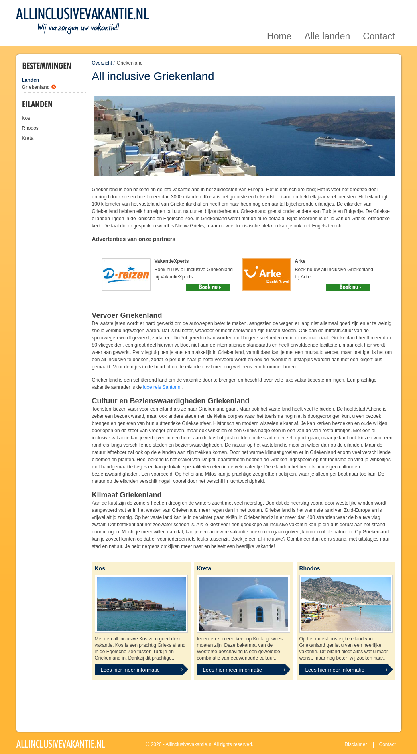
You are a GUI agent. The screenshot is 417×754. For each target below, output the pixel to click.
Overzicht (102, 63)
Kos (26, 118)
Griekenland (36, 87)
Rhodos (30, 128)
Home (279, 9)
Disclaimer (356, 744)
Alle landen (327, 9)
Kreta (28, 138)
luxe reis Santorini (162, 387)
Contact (378, 9)
